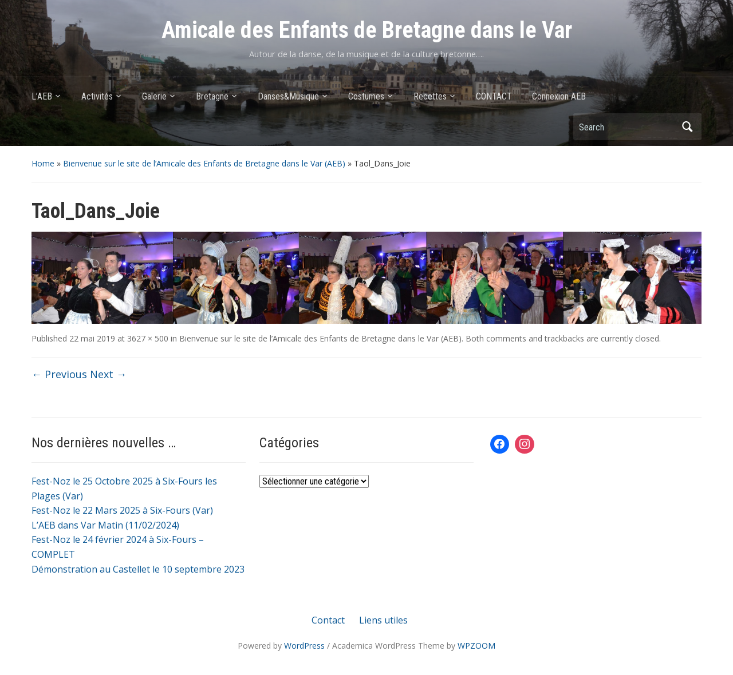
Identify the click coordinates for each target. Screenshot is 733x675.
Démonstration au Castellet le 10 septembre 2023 (138, 569)
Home (42, 163)
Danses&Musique (288, 96)
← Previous (59, 374)
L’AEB (41, 96)
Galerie (154, 96)
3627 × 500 (147, 338)
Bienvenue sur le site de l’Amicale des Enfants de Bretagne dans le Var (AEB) (204, 163)
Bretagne (212, 96)
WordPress (304, 645)
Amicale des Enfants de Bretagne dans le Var (366, 30)
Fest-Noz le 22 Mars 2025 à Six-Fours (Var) (122, 510)
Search (687, 126)
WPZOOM (476, 645)
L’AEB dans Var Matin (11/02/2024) (105, 525)
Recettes (430, 96)
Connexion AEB (559, 96)
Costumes (366, 96)
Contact (328, 620)
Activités (97, 96)
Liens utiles (383, 620)
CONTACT (494, 96)
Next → (108, 374)
